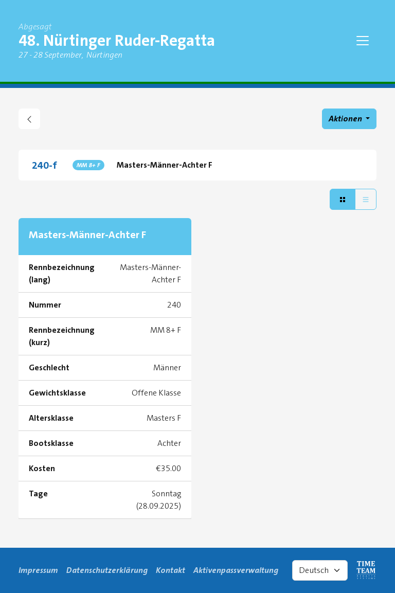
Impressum (38, 570)
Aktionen (346, 118)
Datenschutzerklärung (107, 570)
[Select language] (320, 570)
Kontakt (170, 570)
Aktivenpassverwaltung (235, 570)
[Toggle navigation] (362, 40)
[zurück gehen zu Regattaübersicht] (29, 119)
